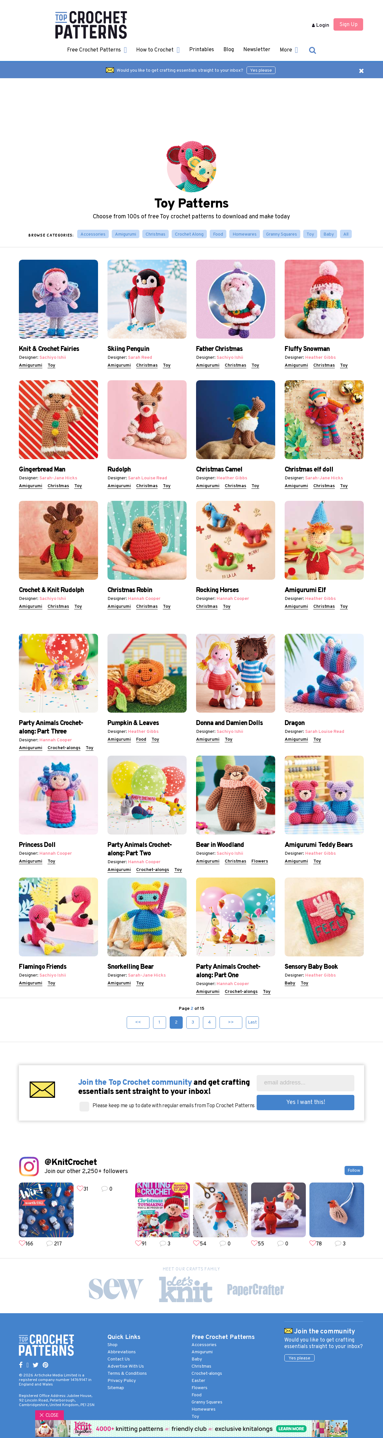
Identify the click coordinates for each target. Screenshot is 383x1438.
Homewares (245, 234)
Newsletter (256, 50)
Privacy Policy (121, 1381)
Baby (328, 234)
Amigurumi (125, 234)
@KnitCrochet (70, 1162)
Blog (228, 50)
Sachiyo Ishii (52, 357)
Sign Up (348, 25)
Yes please (261, 70)
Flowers (259, 861)
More (289, 50)
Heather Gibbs (320, 357)
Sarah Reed (140, 357)
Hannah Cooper (144, 599)
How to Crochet (157, 50)
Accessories (93, 234)
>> (231, 1022)
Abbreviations (121, 1352)
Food (218, 234)
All (345, 234)
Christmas (155, 234)
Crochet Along (189, 234)
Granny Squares (281, 234)
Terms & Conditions (127, 1373)
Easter (198, 1381)
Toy (310, 234)
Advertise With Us (125, 1366)
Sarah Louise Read (147, 478)
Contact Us (118, 1359)
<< (138, 1022)
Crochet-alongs (64, 748)
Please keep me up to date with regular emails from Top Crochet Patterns (173, 1106)
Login (320, 25)
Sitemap (115, 1388)
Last (252, 1022)
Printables (201, 50)
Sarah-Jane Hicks (58, 478)
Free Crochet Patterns (97, 50)
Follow (354, 1170)
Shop (112, 1345)
